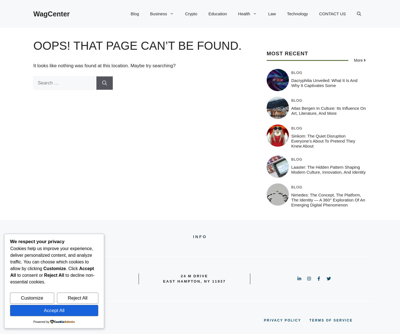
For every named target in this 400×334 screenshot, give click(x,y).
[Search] (104, 83)
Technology (297, 13)
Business (164, 14)
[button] (359, 14)
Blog (135, 13)
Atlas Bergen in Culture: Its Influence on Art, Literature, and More (328, 111)
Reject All (78, 298)
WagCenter (51, 14)
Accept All (54, 310)
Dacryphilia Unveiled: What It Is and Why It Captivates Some (324, 83)
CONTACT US (332, 13)
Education (217, 13)
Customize (32, 298)
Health (250, 14)
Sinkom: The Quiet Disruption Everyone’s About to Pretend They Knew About (323, 141)
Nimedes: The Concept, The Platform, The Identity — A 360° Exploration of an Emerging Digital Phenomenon (328, 200)
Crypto (191, 13)
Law (272, 13)
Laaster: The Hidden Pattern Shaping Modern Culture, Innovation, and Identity (328, 170)
